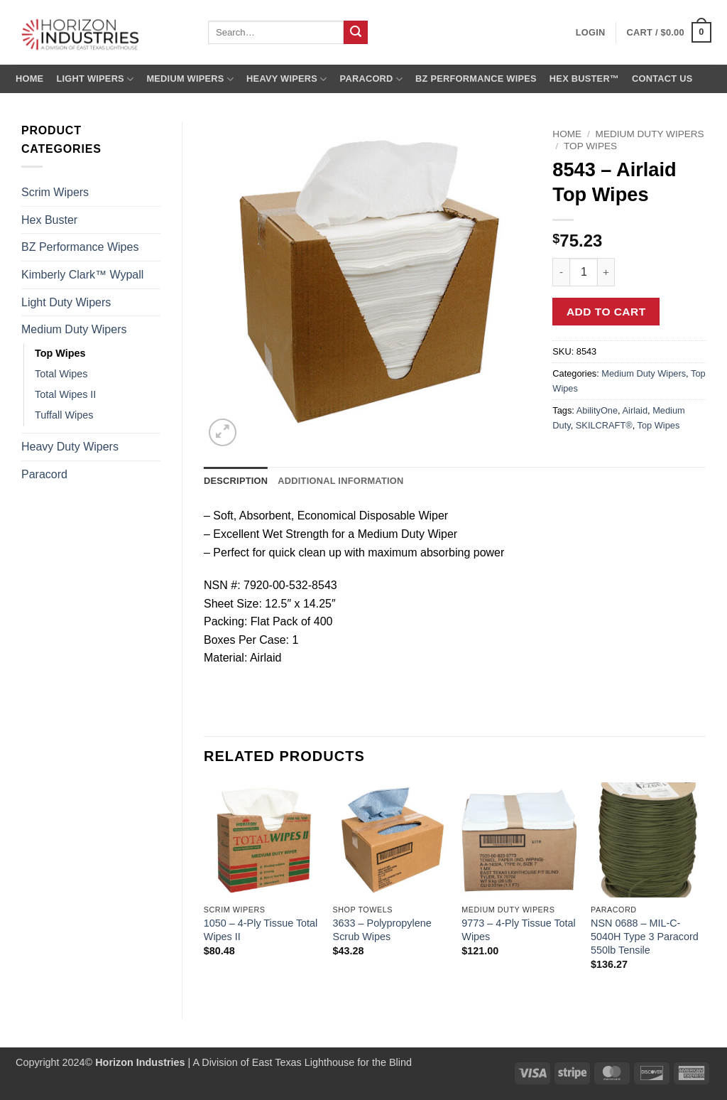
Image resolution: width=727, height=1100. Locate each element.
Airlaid (635, 410)
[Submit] (356, 33)
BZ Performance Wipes (476, 78)
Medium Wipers (190, 79)
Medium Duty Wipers (73, 329)
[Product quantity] (583, 272)
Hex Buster (49, 220)
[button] (669, 33)
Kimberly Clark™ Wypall (82, 275)
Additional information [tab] (340, 480)
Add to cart (606, 312)
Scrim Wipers (55, 192)
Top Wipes (60, 353)
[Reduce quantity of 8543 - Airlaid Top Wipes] (560, 272)
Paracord (371, 79)
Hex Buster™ (584, 78)
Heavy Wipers (286, 79)
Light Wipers (94, 79)
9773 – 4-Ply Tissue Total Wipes (518, 929)
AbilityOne (597, 410)
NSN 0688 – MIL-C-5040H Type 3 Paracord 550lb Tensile (645, 936)
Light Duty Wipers (66, 302)
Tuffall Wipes (64, 415)
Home (29, 78)
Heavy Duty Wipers (70, 447)
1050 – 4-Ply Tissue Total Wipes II (261, 929)
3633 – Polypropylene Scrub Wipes (382, 929)
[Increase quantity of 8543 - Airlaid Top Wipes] (606, 272)
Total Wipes (61, 373)
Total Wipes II (65, 394)
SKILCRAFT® (604, 425)
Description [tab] (236, 480)
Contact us (662, 78)
